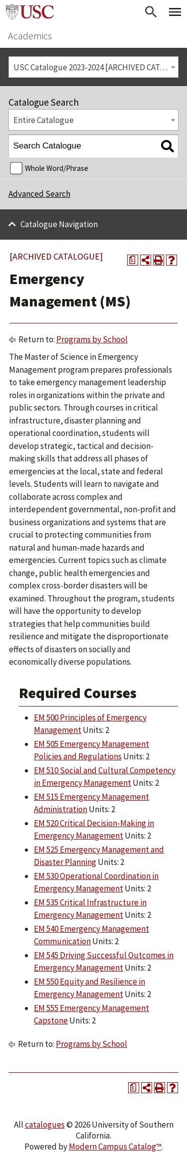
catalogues (45, 1124)
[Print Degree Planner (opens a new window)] (132, 260)
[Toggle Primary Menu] (175, 12)
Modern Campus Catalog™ (115, 1146)
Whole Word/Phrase (56, 168)
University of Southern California (30, 12)
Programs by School (92, 339)
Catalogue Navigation (59, 224)
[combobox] (93, 67)
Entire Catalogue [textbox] (43, 120)
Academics (30, 35)
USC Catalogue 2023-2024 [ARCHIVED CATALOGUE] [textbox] (96, 67)
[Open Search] (151, 12)
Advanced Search (39, 193)
